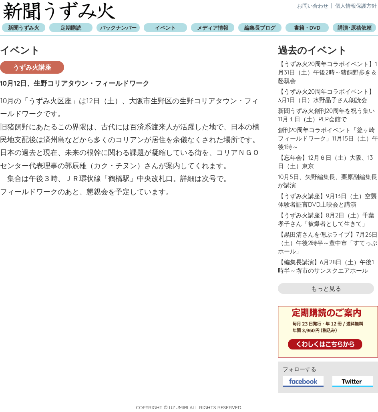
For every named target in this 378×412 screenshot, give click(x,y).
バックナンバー (118, 27)
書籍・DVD (307, 27)
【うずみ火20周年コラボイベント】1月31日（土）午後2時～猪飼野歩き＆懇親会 (327, 72)
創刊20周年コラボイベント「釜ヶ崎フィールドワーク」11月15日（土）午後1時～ (328, 138)
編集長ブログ (259, 27)
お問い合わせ (312, 5)
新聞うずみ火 (59, 11)
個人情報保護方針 (356, 5)
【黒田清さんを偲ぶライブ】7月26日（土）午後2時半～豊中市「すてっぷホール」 (328, 243)
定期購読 (70, 27)
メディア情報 (212, 27)
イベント (165, 27)
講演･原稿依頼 (355, 27)
